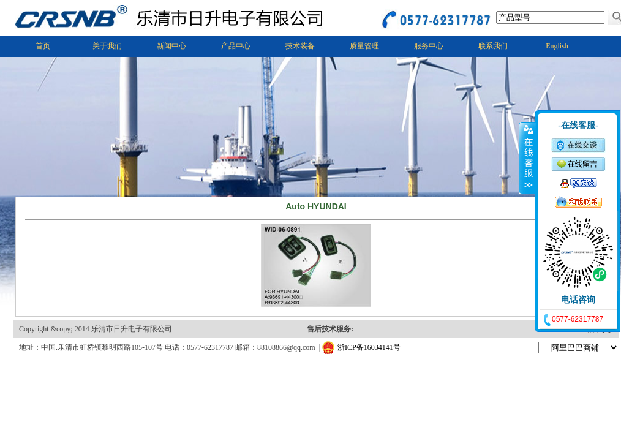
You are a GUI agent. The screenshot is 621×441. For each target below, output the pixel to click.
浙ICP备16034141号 (369, 347)
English (557, 46)
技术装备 (300, 46)
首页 (43, 46)
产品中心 (235, 46)
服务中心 (428, 46)
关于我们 (107, 46)
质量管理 (364, 46)
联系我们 (493, 46)
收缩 (527, 157)
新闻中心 (171, 46)
